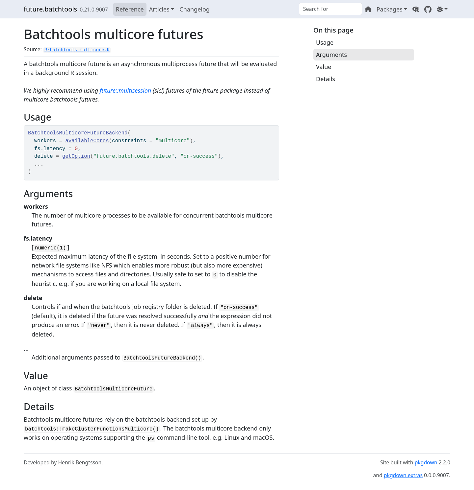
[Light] (442, 9)
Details (325, 79)
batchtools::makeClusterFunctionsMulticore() (92, 429)
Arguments (331, 54)
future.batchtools (50, 9)
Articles (159, 9)
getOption (76, 156)
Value (323, 67)
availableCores (87, 141)
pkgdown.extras (403, 475)
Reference (130, 9)
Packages (390, 9)
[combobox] (330, 9)
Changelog (194, 9)
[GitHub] (428, 9)
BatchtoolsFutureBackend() (162, 358)
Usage (324, 42)
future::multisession (125, 90)
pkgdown (426, 462)
